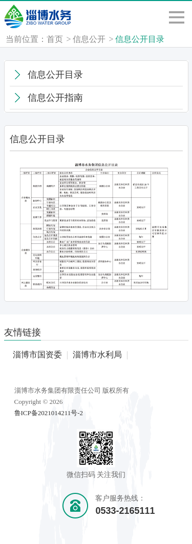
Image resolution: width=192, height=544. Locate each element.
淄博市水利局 (97, 354)
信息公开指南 (55, 98)
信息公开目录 (139, 39)
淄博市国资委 (37, 354)
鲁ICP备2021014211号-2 (48, 413)
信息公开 (89, 39)
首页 (55, 39)
